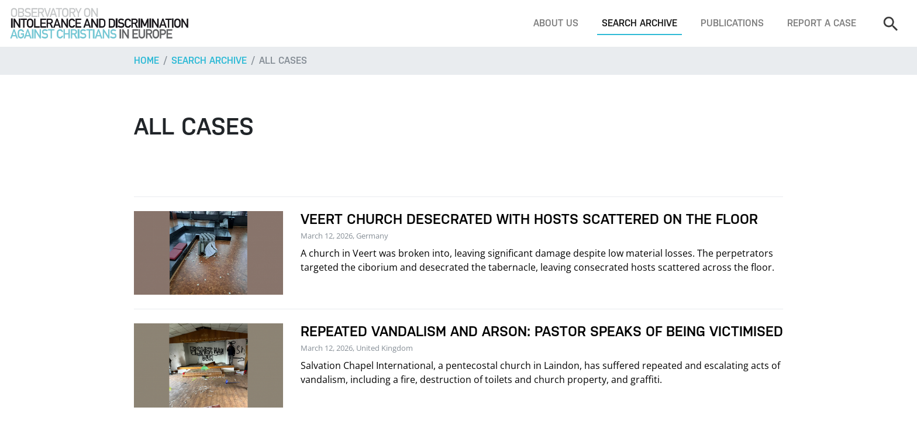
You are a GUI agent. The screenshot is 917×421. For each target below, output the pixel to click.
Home (146, 60)
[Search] (890, 23)
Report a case (821, 23)
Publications (732, 23)
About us (555, 23)
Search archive (639, 23)
